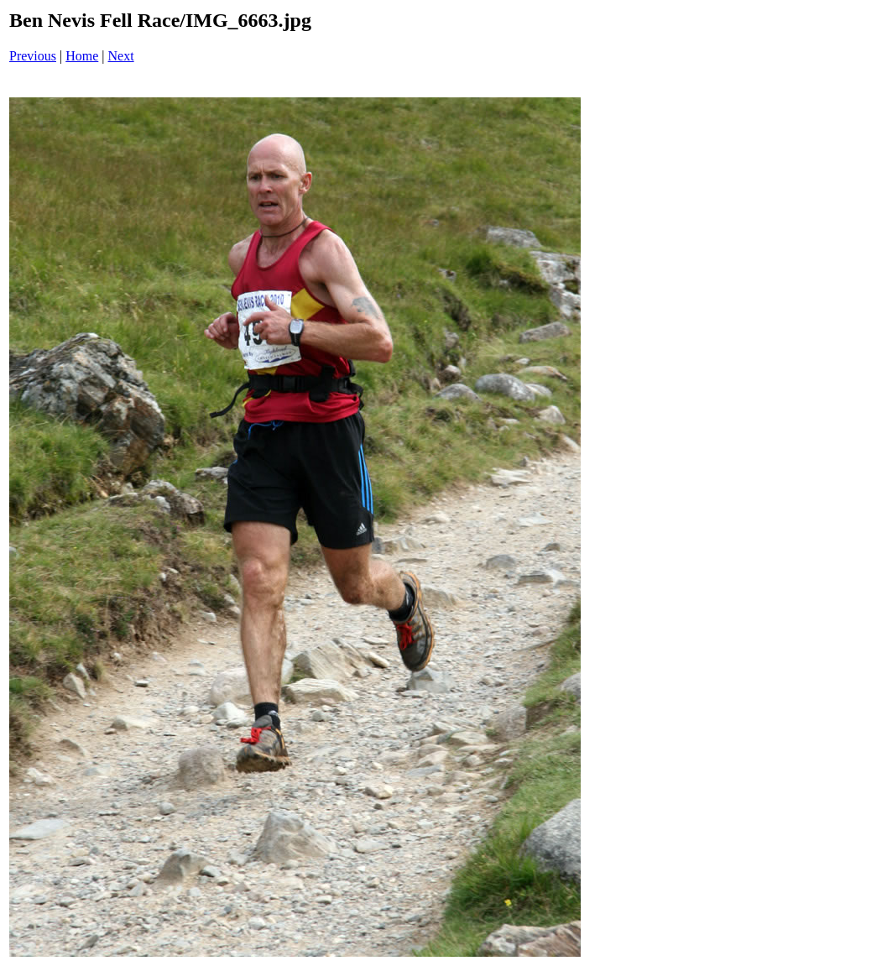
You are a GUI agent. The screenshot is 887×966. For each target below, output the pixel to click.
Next (121, 56)
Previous (32, 56)
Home (81, 56)
